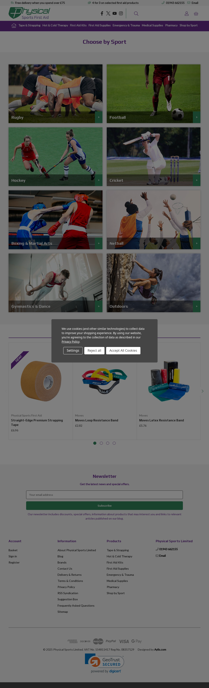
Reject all (94, 350)
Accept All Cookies (123, 350)
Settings (73, 350)
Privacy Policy (70, 341)
